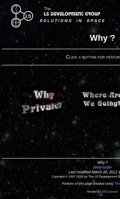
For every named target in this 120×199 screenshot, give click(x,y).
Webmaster (102, 167)
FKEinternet (110, 191)
